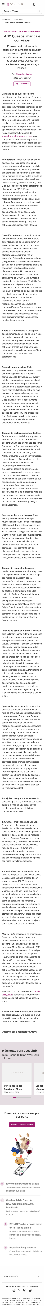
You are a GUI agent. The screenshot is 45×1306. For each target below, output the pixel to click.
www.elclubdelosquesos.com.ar (17, 136)
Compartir (22, 83)
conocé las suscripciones (22, 1125)
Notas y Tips (18, 19)
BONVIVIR (6, 19)
